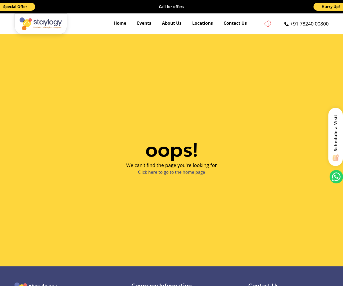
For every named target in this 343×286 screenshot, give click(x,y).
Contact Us (235, 23)
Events (144, 23)
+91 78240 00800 (309, 23)
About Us (172, 23)
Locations (202, 23)
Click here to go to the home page (171, 172)
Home (120, 23)
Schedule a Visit (336, 132)
